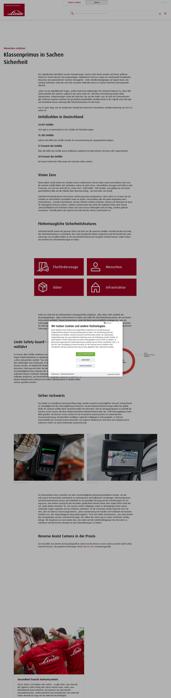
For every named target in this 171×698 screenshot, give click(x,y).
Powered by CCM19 (113, 376)
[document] (85, 338)
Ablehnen (85, 361)
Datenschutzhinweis (68, 375)
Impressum (55, 375)
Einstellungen (85, 367)
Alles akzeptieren (85, 355)
